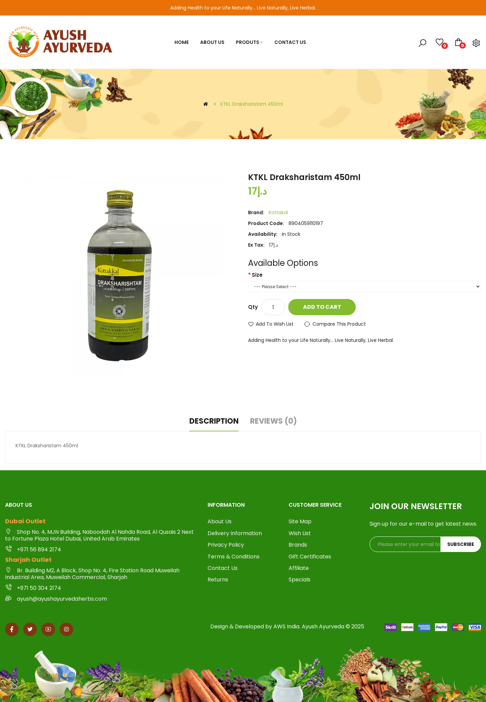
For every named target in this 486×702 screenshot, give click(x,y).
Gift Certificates (310, 556)
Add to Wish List (275, 324)
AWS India (286, 626)
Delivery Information (235, 533)
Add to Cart (322, 307)
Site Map (300, 521)
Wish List (300, 533)
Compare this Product (339, 324)
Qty (253, 306)
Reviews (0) (273, 421)
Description (214, 421)
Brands (298, 545)
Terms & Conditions (234, 556)
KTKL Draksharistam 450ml (251, 104)
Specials (299, 579)
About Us (220, 521)
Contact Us (223, 568)
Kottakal (278, 212)
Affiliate (299, 568)
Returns (218, 579)
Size (257, 274)
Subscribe (460, 544)
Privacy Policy (226, 545)
